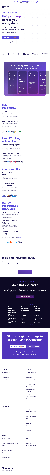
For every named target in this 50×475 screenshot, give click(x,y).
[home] (6, 7)
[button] (46, 6)
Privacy (16, 470)
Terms (12, 470)
